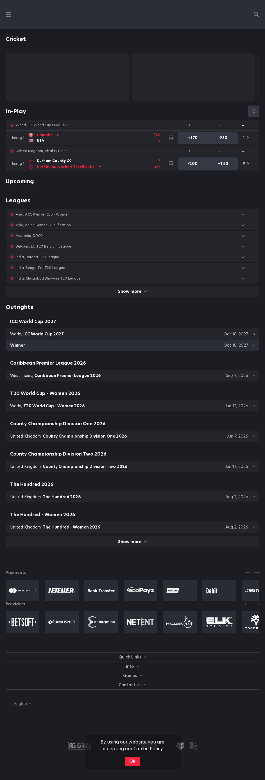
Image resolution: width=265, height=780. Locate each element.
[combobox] (18, 703)
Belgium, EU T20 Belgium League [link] (43, 246)
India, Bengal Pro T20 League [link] (40, 268)
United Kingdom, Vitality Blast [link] (41, 151)
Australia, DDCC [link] (29, 236)
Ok (132, 761)
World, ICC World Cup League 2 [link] (42, 125)
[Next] (256, 572)
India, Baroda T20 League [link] (37, 257)
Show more (132, 291)
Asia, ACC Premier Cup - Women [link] (42, 214)
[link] (87, 138)
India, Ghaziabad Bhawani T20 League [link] (48, 278)
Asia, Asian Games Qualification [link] (43, 225)
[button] (132, 125)
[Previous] (247, 572)
